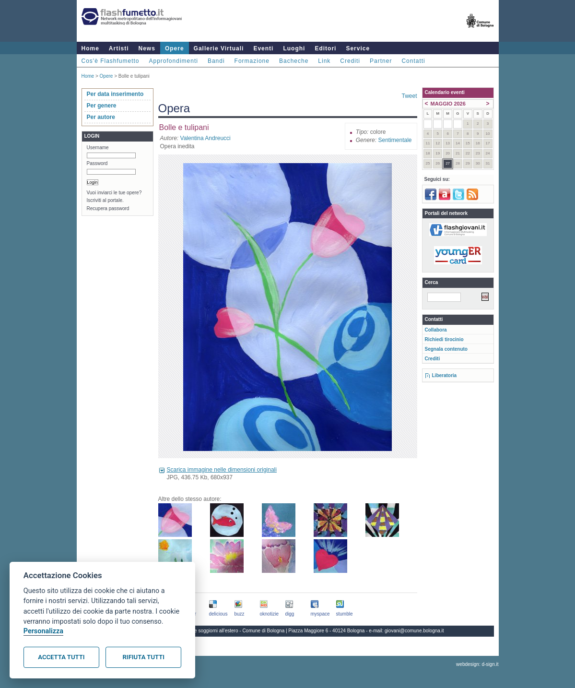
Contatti (413, 61)
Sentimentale (394, 140)
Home (90, 48)
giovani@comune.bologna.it (414, 630)
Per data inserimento (115, 94)
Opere (174, 48)
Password (97, 163)
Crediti (350, 61)
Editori (325, 48)
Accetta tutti (61, 657)
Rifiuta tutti (143, 657)
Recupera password (108, 208)
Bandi (216, 61)
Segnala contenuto (446, 349)
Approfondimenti (173, 61)
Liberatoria (444, 375)
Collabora (436, 329)
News (147, 48)
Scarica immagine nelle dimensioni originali (222, 469)
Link (324, 61)
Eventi (263, 48)
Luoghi (294, 48)
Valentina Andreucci (205, 138)
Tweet (409, 96)
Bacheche (293, 61)
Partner (381, 61)
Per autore (101, 117)
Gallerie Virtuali (219, 48)
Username (98, 147)
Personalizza (43, 631)
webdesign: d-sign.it (477, 664)
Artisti (119, 48)
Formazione (252, 61)
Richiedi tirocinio (444, 339)
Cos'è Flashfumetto (111, 61)
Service (358, 48)
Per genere (102, 105)
